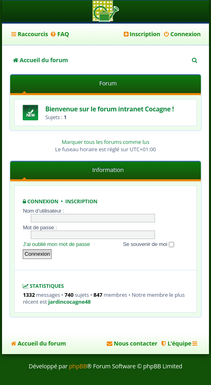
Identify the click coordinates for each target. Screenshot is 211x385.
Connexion (42, 201)
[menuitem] (59, 34)
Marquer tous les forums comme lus (105, 142)
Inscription (81, 201)
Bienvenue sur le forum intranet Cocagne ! (109, 108)
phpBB (78, 366)
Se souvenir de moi (148, 244)
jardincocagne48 (69, 301)
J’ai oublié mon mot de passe (56, 244)
